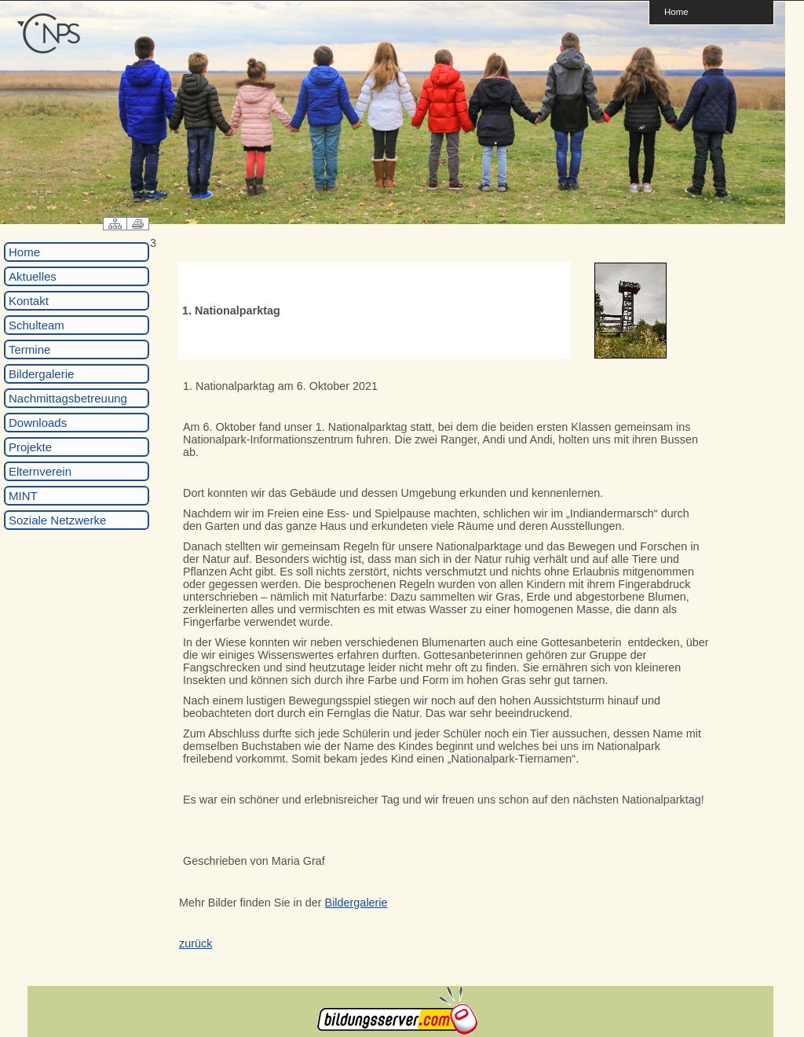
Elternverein (40, 471)
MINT (23, 495)
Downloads (38, 422)
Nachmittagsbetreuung (68, 398)
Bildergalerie (41, 374)
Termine (29, 349)
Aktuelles (33, 276)
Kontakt (29, 300)
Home (676, 11)
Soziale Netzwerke (57, 520)
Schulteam (36, 325)
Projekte (30, 447)
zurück (195, 943)
